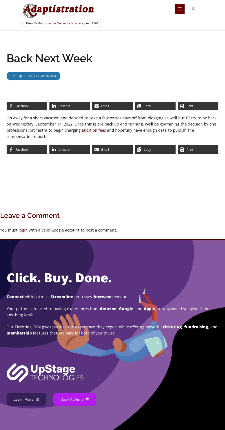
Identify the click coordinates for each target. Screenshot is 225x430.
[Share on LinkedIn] (69, 106)
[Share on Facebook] (27, 106)
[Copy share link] (155, 106)
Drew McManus (48, 76)
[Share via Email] (112, 106)
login (23, 230)
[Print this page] (198, 106)
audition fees (94, 130)
